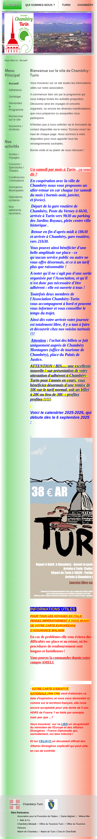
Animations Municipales (16, 188)
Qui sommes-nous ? (40, 5)
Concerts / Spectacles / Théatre (16, 167)
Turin (66, 5)
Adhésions (15, 90)
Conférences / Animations (17, 179)
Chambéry (85, 5)
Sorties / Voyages (14, 156)
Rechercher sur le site (16, 118)
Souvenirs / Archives (16, 127)
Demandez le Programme (16, 106)
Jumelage (15, 96)
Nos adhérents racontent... (16, 210)
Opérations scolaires (15, 198)
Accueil (12, 5)
